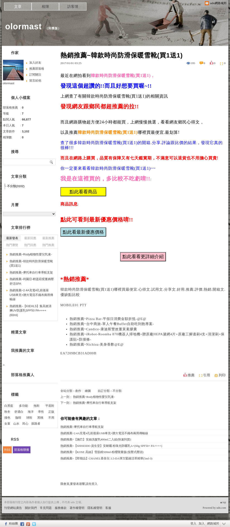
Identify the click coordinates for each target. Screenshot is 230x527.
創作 (78, 391)
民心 (25, 423)
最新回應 (30, 238)
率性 (41, 411)
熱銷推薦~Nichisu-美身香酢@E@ (97, 344)
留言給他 (35, 80)
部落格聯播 (21, 449)
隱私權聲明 (94, 508)
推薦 (191, 375)
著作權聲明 (77, 508)
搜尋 (52, 162)
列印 (222, 375)
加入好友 (35, 62)
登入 (193, 523)
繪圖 (88, 391)
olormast (23, 26)
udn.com (221, 507)
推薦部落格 (36, 68)
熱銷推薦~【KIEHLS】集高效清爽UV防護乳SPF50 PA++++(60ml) (31, 310)
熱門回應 (30, 245)
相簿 (45, 6)
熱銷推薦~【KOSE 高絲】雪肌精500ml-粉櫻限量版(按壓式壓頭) (101, 452)
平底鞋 (49, 405)
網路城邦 (213, 523)
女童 (7, 423)
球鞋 (29, 417)
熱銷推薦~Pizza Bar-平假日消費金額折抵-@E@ (108, 319)
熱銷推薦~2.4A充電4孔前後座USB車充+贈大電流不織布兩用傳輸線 (104, 433)
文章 (18, 6)
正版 (51, 411)
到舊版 (53, 28)
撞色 (7, 417)
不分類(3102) (16, 186)
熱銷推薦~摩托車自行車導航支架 (94, 402)
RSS (7, 449)
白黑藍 (8, 405)
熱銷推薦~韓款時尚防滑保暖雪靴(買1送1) (31, 263)
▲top (223, 502)
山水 (16, 423)
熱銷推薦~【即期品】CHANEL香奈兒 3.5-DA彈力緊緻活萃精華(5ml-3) (106, 458)
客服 (108, 508)
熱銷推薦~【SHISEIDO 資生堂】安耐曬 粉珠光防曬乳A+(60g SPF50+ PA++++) (111, 446)
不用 (51, 417)
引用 (206, 375)
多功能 (23, 405)
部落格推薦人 (22, 375)
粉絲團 (13, 523)
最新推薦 (48, 238)
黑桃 (40, 417)
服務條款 (61, 508)
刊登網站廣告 (13, 508)
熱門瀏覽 (12, 245)
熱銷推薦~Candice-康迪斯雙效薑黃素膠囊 (103, 329)
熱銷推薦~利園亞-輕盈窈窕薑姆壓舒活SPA (32, 281)
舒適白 (18, 411)
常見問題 (46, 508)
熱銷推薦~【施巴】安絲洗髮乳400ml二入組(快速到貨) (95, 439)
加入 (202, 523)
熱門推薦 (48, 245)
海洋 (31, 411)
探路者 (35, 423)
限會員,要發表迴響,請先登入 (79, 484)
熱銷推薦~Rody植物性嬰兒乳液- (94, 397)
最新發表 (12, 238)
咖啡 (18, 417)
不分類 (117, 391)
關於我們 (31, 508)
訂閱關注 (35, 74)
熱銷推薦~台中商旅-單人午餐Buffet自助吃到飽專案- (112, 324)
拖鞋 (37, 405)
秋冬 (7, 411)
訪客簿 (72, 6)
